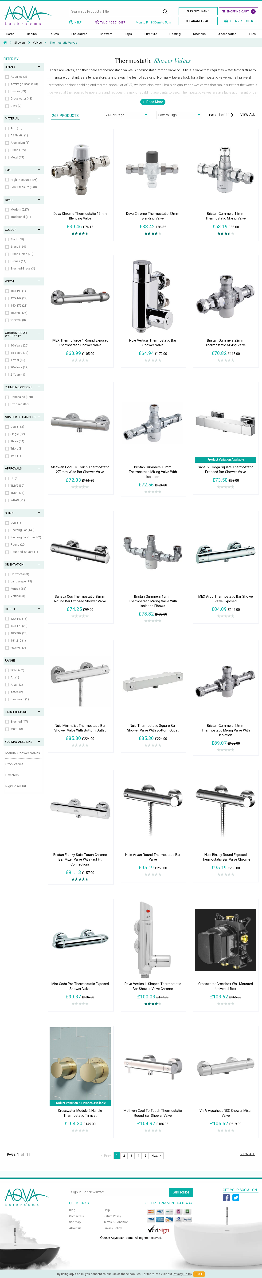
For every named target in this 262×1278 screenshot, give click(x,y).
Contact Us (76, 1221)
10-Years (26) (19, 350)
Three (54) (17, 446)
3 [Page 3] (131, 1160)
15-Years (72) (19, 357)
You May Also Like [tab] (18, 746)
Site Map (75, 1226)
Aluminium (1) (20, 147)
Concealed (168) (22, 401)
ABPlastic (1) (19, 140)
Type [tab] (8, 175)
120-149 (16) (19, 623)
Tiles (252, 36)
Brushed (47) (19, 726)
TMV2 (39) (17, 490)
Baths (10, 36)
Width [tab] (9, 286)
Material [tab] (12, 123)
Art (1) (15, 682)
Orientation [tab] (14, 569)
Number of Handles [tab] (20, 421)
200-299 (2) (18, 652)
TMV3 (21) (17, 497)
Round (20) (18, 549)
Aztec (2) (17, 696)
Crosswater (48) (21, 103)
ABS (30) (16, 133)
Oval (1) (16, 527)
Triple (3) (17, 453)
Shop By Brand (198, 11)
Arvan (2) (17, 689)
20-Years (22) (19, 372)
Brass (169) (18, 154)
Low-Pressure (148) (24, 191)
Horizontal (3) (20, 579)
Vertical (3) (18, 600)
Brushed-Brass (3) (23, 273)
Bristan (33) (18, 96)
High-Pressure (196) (24, 184)
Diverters (12, 780)
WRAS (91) (18, 505)
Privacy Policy (113, 1233)
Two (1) (16, 460)
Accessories (227, 36)
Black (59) (17, 244)
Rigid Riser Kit (15, 791)
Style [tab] (9, 204)
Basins (32, 36)
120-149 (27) (19, 303)
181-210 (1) (18, 645)
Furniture (151, 36)
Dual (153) (17, 431)
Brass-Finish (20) (22, 258)
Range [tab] (10, 665)
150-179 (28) (19, 310)
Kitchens (199, 36)
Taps (128, 36)
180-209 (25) (19, 317)
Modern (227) (20, 214)
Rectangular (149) (23, 534)
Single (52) (18, 438)
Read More (154, 107)
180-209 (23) (19, 638)
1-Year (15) (18, 364)
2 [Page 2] (124, 1160)
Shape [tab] (9, 518)
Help (107, 1214)
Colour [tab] (10, 234)
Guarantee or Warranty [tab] (16, 339)
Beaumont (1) (20, 704)
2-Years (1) (18, 379)
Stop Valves (14, 769)
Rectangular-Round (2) (26, 542)
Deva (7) (16, 110)
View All (247, 119)
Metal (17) (17, 162)
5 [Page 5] (145, 1160)
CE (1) (15, 483)
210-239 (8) (18, 325)
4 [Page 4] (138, 1160)
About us (75, 1233)
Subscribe (181, 1197)
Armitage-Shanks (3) (24, 88)
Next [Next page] (155, 1160)
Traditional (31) (21, 221)
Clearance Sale (198, 21)
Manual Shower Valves (22, 758)
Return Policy (112, 1221)
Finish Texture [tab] (16, 716)
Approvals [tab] (13, 473)
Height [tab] (10, 614)
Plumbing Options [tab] (18, 392)
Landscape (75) (21, 586)
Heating (175, 36)
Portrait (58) (18, 593)
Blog (72, 1214)
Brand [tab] (10, 71)
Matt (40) (17, 733)
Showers (106, 36)
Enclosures (79, 36)
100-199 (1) (18, 295)
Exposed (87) (20, 409)
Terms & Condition (116, 1226)
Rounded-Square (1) (24, 556)
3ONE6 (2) (17, 675)
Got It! (199, 1274)
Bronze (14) (18, 266)
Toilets (54, 36)
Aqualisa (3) (19, 81)
